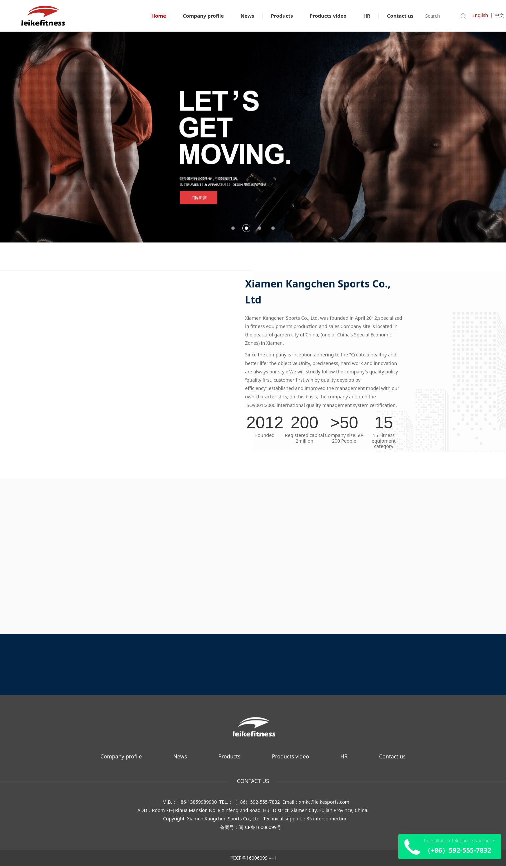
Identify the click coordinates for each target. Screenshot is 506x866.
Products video (328, 15)
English (480, 15)
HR (366, 15)
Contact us (400, 15)
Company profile (203, 15)
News (247, 15)
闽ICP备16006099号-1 (253, 858)
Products (282, 15)
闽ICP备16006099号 (260, 827)
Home (158, 15)
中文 (499, 15)
